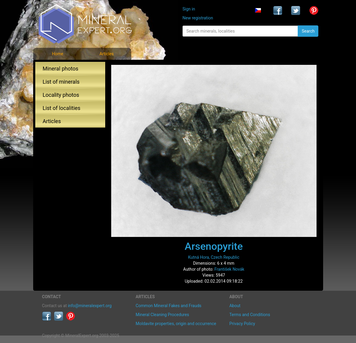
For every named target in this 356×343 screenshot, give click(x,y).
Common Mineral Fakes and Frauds (168, 305)
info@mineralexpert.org (89, 305)
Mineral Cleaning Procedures (162, 314)
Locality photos (61, 95)
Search (308, 31)
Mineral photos (61, 68)
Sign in (188, 9)
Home (57, 53)
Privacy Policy (242, 323)
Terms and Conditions (249, 314)
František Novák (229, 269)
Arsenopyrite (214, 246)
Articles (107, 53)
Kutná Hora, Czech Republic (213, 257)
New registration (197, 18)
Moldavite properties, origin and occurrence (176, 323)
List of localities (61, 108)
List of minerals (61, 82)
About (234, 305)
